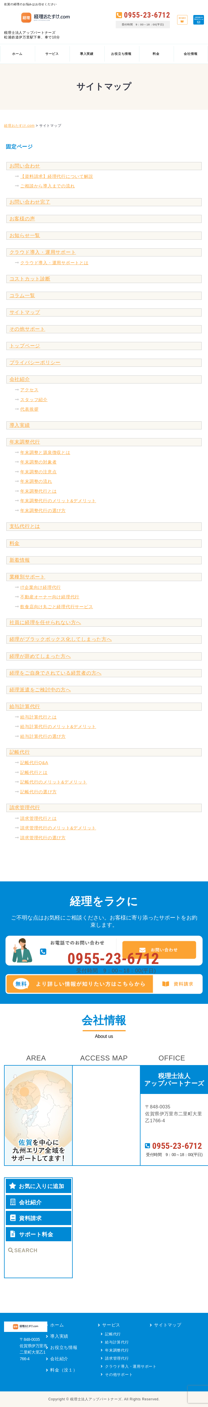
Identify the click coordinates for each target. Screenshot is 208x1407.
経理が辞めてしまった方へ (40, 656)
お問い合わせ (25, 166)
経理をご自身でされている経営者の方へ (56, 673)
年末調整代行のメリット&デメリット (58, 500)
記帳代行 (20, 752)
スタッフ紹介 (34, 399)
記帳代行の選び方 (38, 791)
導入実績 (20, 425)
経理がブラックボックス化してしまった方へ (61, 639)
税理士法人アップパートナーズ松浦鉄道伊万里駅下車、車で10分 (32, 35)
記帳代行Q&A (34, 762)
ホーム (57, 1324)
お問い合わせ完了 (30, 202)
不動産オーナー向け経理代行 (49, 596)
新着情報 (20, 560)
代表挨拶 (29, 409)
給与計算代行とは (38, 716)
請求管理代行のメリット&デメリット (58, 827)
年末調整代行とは (38, 491)
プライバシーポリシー (35, 362)
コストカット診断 (30, 279)
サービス (111, 1324)
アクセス (29, 389)
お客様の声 (22, 219)
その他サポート (27, 329)
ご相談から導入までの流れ (47, 185)
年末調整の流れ (36, 481)
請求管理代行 (25, 807)
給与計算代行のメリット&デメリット (58, 726)
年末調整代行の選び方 (43, 510)
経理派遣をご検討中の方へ (40, 690)
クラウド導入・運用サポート (43, 252)
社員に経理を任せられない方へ (45, 622)
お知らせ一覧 (25, 235)
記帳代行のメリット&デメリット (53, 781)
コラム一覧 (22, 295)
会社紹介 (20, 379)
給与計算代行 (25, 706)
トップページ (25, 346)
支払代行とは (25, 526)
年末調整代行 (25, 442)
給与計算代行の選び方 (43, 736)
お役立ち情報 (64, 1347)
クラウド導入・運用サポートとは (54, 262)
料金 (15, 543)
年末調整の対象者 (38, 461)
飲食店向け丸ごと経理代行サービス (56, 606)
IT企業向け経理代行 (40, 587)
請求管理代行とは (38, 818)
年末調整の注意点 (38, 471)
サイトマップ (25, 312)
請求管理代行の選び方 (43, 837)
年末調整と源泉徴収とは (45, 452)
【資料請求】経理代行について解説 (56, 176)
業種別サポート (27, 577)
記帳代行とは (34, 772)
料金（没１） (64, 1369)
